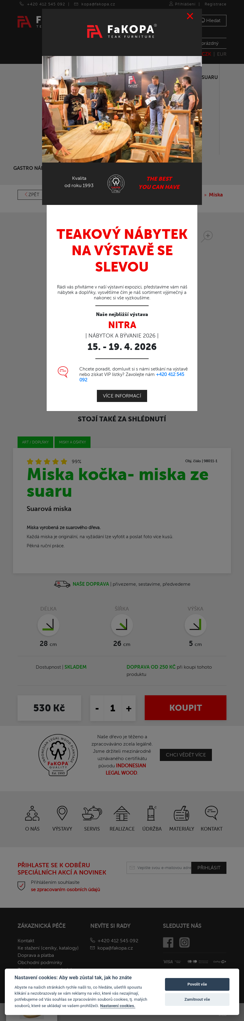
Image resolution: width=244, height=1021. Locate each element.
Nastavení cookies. (117, 1005)
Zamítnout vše (197, 999)
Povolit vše (197, 984)
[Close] (190, 16)
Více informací (122, 396)
